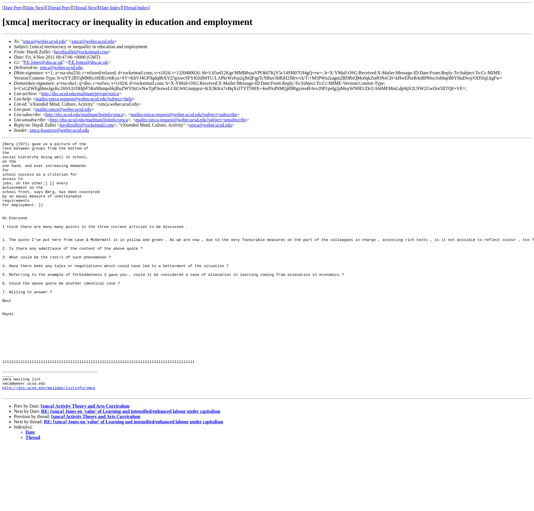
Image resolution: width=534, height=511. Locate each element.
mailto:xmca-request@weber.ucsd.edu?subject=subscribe (184, 114)
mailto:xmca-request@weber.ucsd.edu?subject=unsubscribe (191, 119)
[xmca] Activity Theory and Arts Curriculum (85, 456)
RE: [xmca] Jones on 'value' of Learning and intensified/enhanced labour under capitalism (130, 461)
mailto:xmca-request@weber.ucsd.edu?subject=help (83, 98)
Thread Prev (58, 7)
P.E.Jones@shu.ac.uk (43, 62)
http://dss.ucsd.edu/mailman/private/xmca (80, 93)
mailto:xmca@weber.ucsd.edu (63, 109)
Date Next (35, 7)
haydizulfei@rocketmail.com (81, 51)
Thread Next (85, 7)
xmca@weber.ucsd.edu (44, 41)
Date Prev (13, 7)
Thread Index (135, 7)
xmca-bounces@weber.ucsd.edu (59, 130)
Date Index (110, 7)
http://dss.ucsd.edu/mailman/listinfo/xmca (84, 114)
